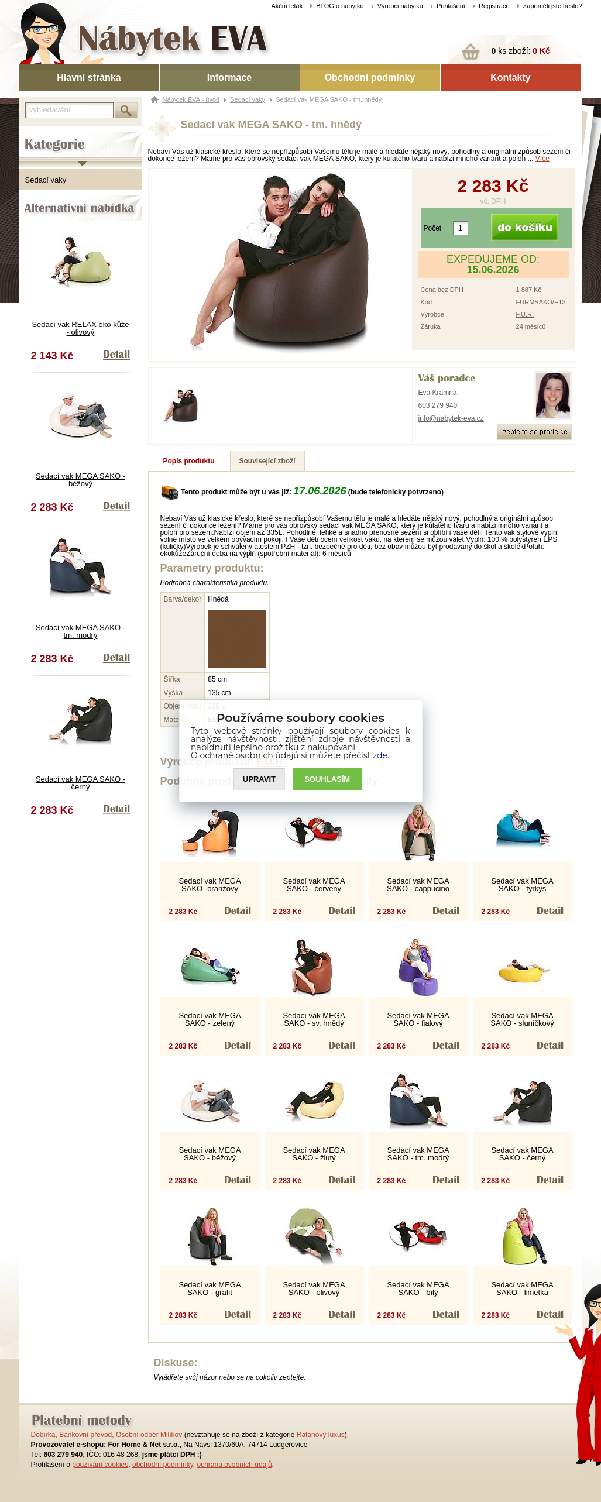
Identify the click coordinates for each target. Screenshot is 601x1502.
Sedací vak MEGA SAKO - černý (80, 783)
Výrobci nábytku (400, 5)
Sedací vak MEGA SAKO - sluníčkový (522, 1019)
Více (542, 158)
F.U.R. (525, 314)
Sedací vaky (46, 180)
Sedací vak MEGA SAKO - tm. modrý (80, 631)
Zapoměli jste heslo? (552, 5)
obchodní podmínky (162, 1464)
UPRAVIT (259, 779)
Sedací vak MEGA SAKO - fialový (418, 1019)
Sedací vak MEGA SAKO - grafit (209, 1288)
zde (380, 755)
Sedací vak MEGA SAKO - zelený (209, 1019)
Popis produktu (189, 461)
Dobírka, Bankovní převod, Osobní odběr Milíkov (107, 1435)
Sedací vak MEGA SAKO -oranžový (209, 885)
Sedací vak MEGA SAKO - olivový (314, 1288)
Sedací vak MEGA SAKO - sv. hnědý (314, 1019)
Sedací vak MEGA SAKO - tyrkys (522, 885)
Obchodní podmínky (370, 78)
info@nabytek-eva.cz (451, 418)
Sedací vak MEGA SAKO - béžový (80, 480)
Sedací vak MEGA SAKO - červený (314, 885)
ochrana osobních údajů (234, 1464)
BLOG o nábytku (339, 5)
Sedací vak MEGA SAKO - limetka (522, 1288)
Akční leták (287, 5)
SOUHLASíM (327, 779)
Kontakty (510, 78)
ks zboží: (521, 51)
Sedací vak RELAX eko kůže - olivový (80, 328)
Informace (229, 78)
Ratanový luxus (321, 1435)
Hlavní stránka (89, 78)
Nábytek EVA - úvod (191, 99)
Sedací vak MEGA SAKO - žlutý (314, 1154)
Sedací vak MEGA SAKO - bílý (418, 1288)
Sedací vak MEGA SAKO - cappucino (418, 885)
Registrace (494, 5)
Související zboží (267, 461)
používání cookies (100, 1464)
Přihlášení (451, 5)
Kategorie (35, 135)
